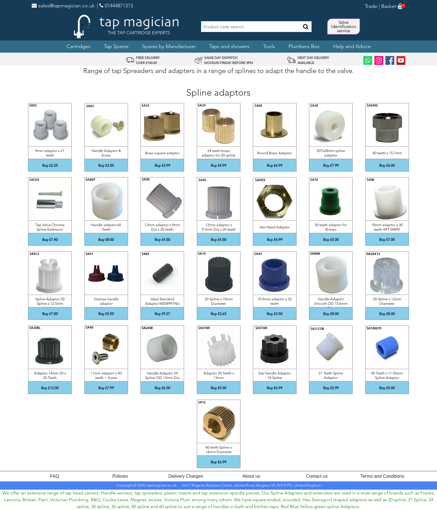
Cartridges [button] (78, 46)
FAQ (54, 476)
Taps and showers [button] (229, 46)
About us (251, 476)
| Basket (386, 6)
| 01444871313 (115, 6)
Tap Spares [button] (116, 46)
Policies (120, 476)
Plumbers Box (304, 46)
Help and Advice (352, 46)
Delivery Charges (185, 476)
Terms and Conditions (382, 476)
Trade (371, 6)
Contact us (316, 476)
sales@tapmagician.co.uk (63, 6)
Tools (269, 46)
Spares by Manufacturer (169, 46)
